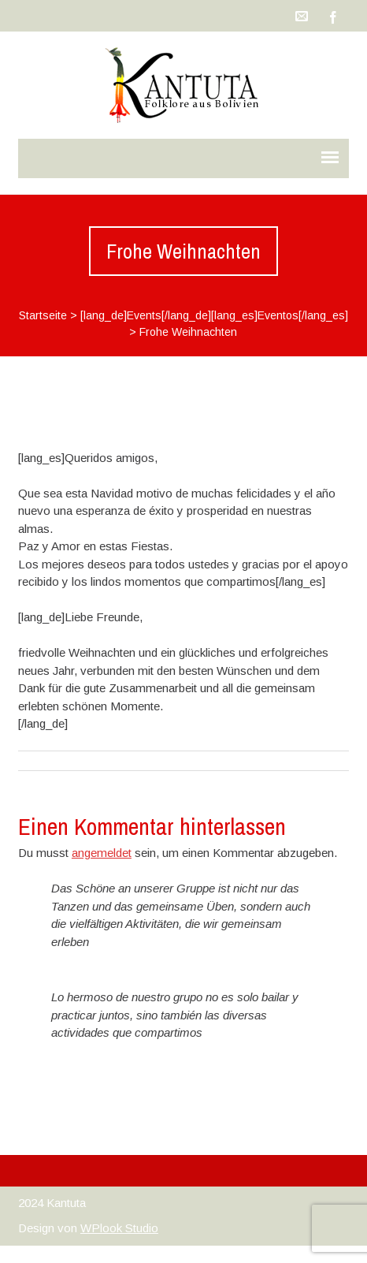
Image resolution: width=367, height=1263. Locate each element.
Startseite (43, 315)
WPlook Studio (119, 1228)
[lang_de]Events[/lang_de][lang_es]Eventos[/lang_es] (214, 315)
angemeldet (102, 852)
